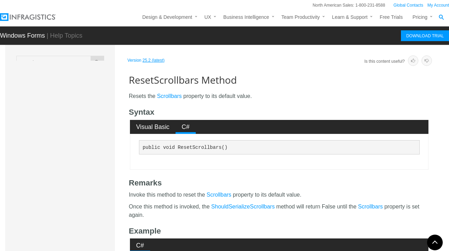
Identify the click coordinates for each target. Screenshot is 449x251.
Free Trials (391, 17)
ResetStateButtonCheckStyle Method (85, 205)
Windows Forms (22, 35)
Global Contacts (408, 5)
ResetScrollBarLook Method (79, 155)
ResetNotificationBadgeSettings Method (84, 116)
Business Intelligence (246, 17)
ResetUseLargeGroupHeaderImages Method (85, 236)
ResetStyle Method (77, 221)
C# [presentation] (186, 126)
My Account (438, 5)
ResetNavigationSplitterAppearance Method (84, 97)
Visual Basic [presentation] (153, 126)
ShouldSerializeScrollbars (242, 207)
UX (207, 17)
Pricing (419, 17)
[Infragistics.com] (35, 17)
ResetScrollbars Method (85, 170)
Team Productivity (300, 17)
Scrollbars (169, 96)
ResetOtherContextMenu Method (84, 135)
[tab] (153, 127)
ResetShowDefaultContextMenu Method (85, 186)
